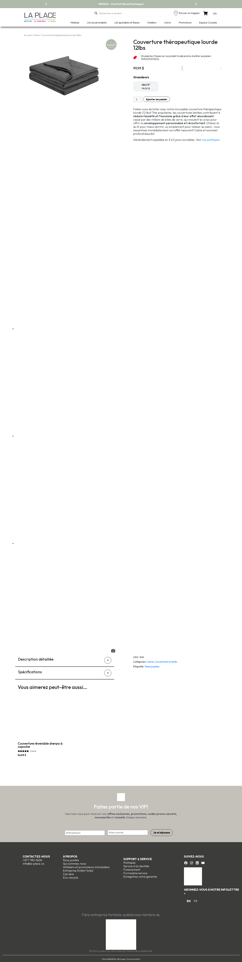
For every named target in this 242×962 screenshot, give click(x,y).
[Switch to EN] (215, 13)
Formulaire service (135, 872)
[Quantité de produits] (137, 99)
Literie (167, 22)
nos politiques (211, 140)
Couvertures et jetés (166, 661)
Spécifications (30, 671)
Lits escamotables (97, 22)
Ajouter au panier (156, 99)
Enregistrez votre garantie (140, 875)
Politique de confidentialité (139, 950)
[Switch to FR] (195, 900)
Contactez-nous (36, 855)
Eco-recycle (70, 876)
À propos (70, 855)
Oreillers (151, 22)
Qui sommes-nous (74, 862)
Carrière (68, 873)
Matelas (75, 22)
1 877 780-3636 (32, 859)
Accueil (27, 35)
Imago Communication (130, 958)
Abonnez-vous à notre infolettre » (211, 890)
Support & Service (137, 858)
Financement (131, 869)
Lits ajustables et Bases (127, 22)
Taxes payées (151, 666)
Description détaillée (35, 659)
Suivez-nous (194, 855)
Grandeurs (141, 77)
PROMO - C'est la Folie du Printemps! (121, 4)
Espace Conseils (208, 22)
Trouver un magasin (189, 13)
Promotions (185, 22)
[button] (46, 4)
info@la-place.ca (33, 862)
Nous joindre (71, 859)
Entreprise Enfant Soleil (78, 869)
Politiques (129, 862)
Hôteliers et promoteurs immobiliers (86, 866)
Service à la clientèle (136, 865)
